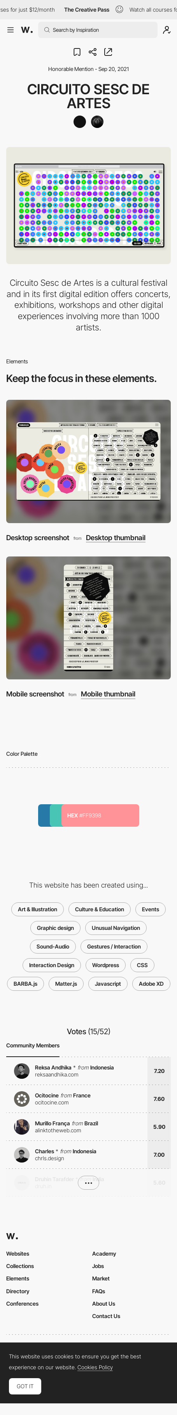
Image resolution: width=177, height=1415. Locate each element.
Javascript (108, 983)
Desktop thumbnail (115, 537)
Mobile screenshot (35, 694)
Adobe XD (151, 983)
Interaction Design (51, 965)
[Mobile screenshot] (88, 617)
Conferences (22, 1303)
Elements (17, 1278)
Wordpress (105, 965)
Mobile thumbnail (108, 694)
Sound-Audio (53, 946)
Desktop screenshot (37, 538)
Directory (18, 1291)
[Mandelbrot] (97, 122)
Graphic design (55, 927)
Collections (20, 1266)
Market (101, 1278)
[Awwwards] (27, 30)
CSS (142, 965)
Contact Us (106, 1316)
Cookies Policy (95, 1367)
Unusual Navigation (116, 927)
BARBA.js (25, 983)
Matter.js (66, 983)
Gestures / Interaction (114, 946)
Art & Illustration (37, 909)
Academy (104, 1253)
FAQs (98, 1291)
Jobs (98, 1266)
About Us (103, 1303)
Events (150, 909)
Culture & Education (99, 909)
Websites (17, 1253)
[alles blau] (80, 122)
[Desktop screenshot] (88, 461)
